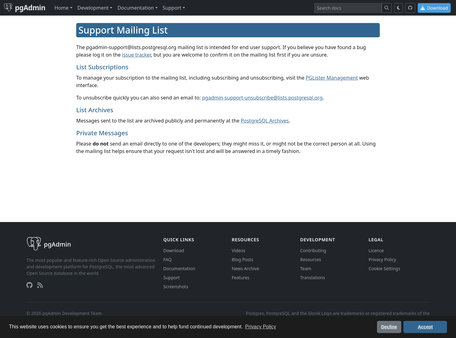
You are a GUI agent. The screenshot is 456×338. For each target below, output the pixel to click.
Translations (312, 277)
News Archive (245, 268)
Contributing (313, 250)
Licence (376, 250)
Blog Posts (242, 259)
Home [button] (61, 7)
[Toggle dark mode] (398, 8)
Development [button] (93, 7)
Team (305, 268)
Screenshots (175, 286)
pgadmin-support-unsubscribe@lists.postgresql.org (262, 97)
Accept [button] (425, 326)
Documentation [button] (135, 7)
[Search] (348, 8)
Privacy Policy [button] (260, 326)
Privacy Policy (382, 259)
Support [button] (172, 7)
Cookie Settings (384, 268)
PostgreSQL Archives (265, 120)
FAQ (167, 259)
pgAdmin (24, 7)
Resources (310, 259)
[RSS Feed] (40, 285)
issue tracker (136, 54)
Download (434, 8)
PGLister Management (332, 77)
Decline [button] (389, 326)
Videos (238, 250)
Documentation (179, 268)
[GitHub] (410, 8)
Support (171, 277)
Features (240, 277)
